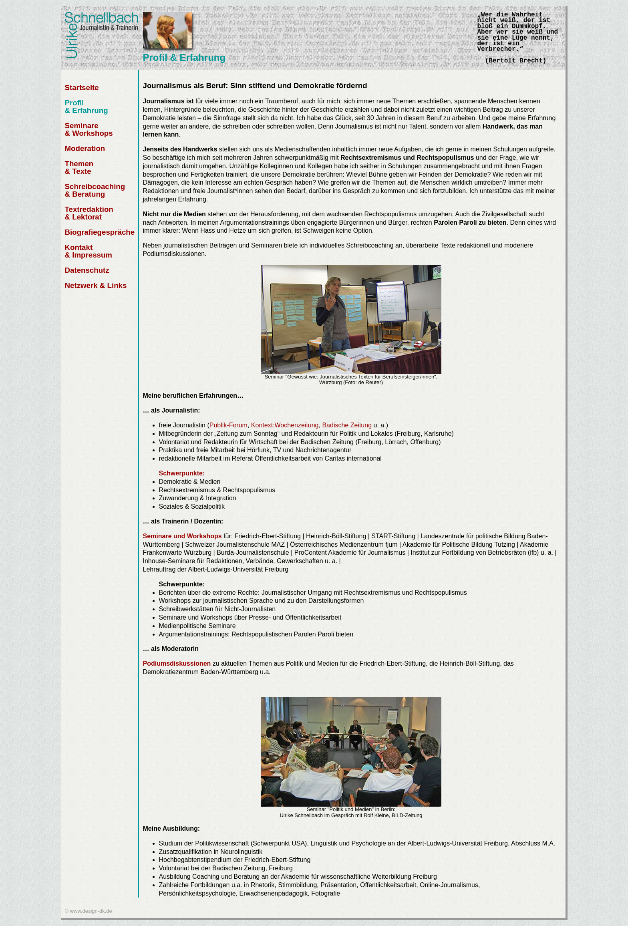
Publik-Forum (228, 425)
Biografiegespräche (100, 232)
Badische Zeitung (347, 425)
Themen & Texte (79, 167)
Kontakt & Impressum (89, 251)
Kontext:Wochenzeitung (285, 425)
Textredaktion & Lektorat (89, 213)
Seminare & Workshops (89, 129)
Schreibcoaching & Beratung (95, 190)
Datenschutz (87, 270)
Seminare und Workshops (182, 536)
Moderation (85, 148)
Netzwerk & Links (96, 285)
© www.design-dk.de (88, 911)
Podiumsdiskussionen (178, 663)
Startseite (82, 87)
